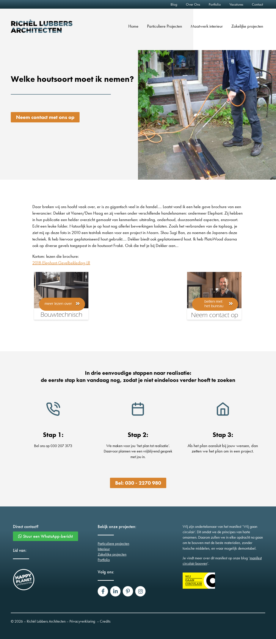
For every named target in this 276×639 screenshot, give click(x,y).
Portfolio (215, 4)
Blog (174, 4)
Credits (105, 621)
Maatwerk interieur (207, 26)
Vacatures (236, 4)
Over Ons (193, 4)
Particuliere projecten (113, 543)
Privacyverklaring (82, 621)
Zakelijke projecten (247, 26)
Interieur (104, 548)
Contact (257, 4)
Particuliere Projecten (164, 26)
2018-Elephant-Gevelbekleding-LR (61, 263)
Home (133, 26)
